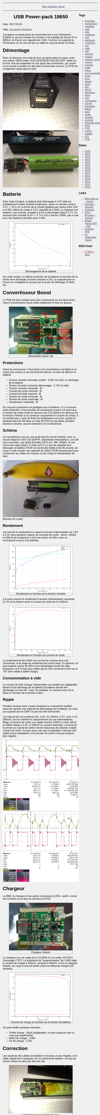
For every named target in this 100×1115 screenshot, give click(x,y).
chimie (88, 103)
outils (88, 67)
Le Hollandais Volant (90, 237)
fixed (87, 95)
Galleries (52, 6)
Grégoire (89, 209)
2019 (87, 167)
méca (88, 70)
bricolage (90, 106)
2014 (87, 181)
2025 (87, 151)
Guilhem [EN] (89, 230)
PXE (87, 128)
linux (87, 78)
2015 (87, 178)
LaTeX (88, 131)
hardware (90, 92)
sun (87, 45)
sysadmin (90, 43)
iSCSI (88, 89)
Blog (44, 6)
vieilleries (90, 34)
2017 (87, 173)
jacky (87, 84)
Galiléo (89, 134)
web (87, 29)
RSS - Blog (89, 253)
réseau (88, 56)
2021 (87, 162)
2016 (87, 176)
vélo (87, 32)
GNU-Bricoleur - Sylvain (90, 215)
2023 (87, 156)
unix (87, 37)
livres (88, 76)
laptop (88, 81)
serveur (89, 54)
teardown (27, 29)
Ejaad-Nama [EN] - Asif (91, 223)
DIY (87, 136)
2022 (87, 159)
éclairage (90, 21)
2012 (87, 187)
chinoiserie (15, 29)
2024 (87, 154)
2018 (87, 170)
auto (87, 112)
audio (88, 114)
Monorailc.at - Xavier (91, 200)
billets (88, 109)
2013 (87, 184)
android (89, 120)
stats (87, 48)
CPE (87, 139)
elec (87, 98)
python (88, 62)
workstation (91, 23)
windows (89, 26)
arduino (89, 117)
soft (87, 51)
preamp (89, 65)
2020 (87, 165)
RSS (87, 125)
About (61, 6)
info (87, 87)
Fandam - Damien (90, 205)
